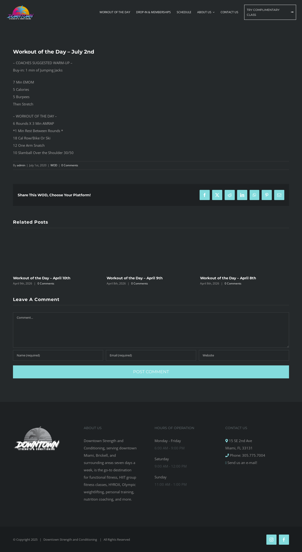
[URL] (244, 355)
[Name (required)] (58, 355)
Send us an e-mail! (241, 462)
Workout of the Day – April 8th (228, 278)
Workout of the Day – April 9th (135, 278)
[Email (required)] (151, 355)
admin (21, 165)
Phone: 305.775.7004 (247, 455)
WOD (53, 165)
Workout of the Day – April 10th (41, 278)
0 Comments (69, 165)
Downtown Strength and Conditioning (70, 539)
